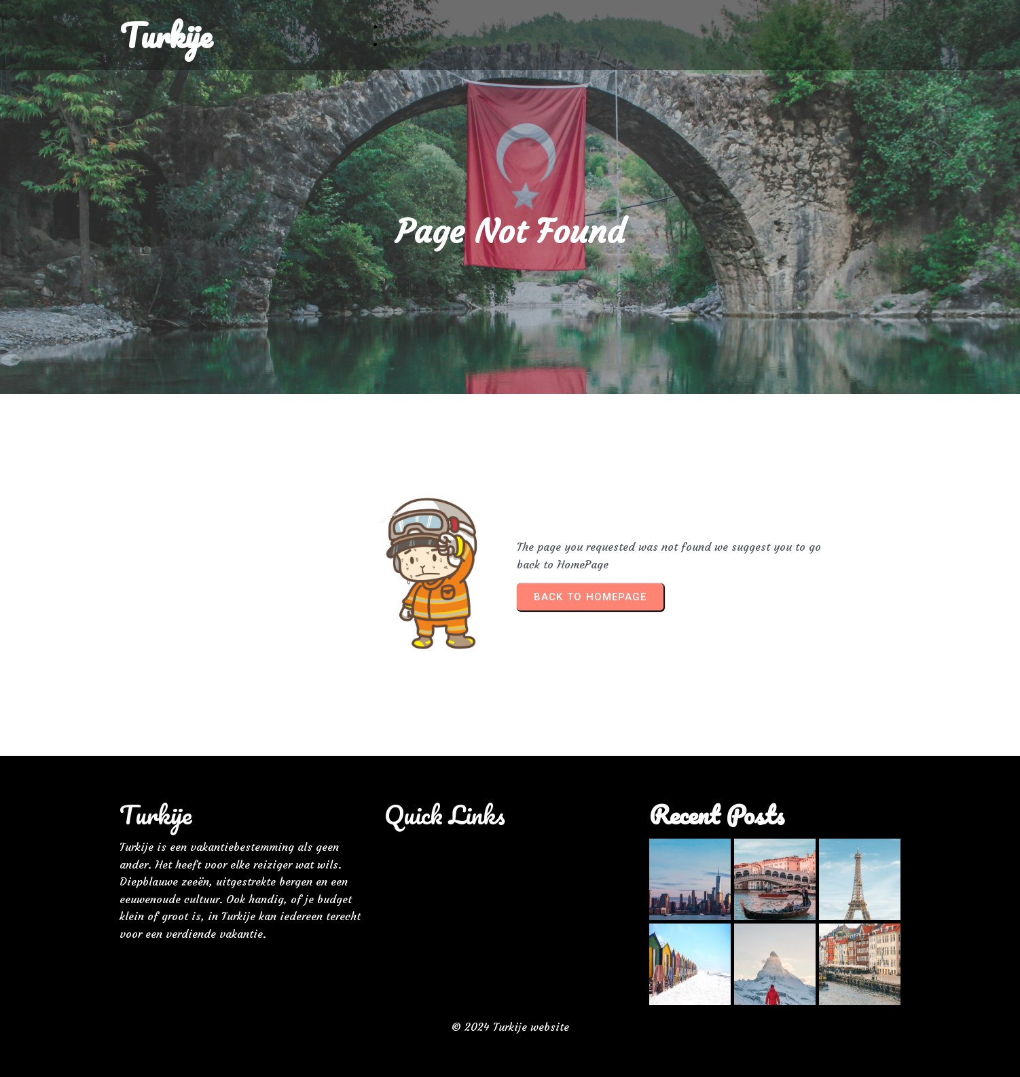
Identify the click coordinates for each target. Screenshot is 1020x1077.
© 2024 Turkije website (510, 1027)
